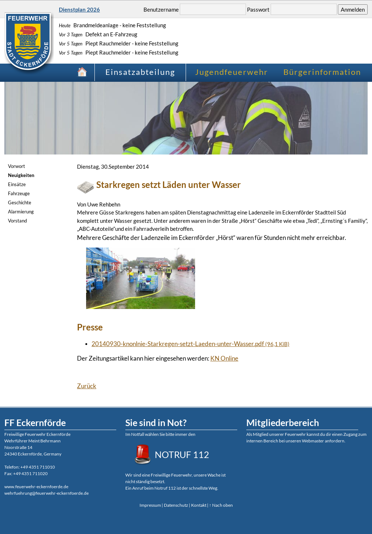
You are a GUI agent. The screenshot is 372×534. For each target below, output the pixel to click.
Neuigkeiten (21, 175)
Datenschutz (176, 505)
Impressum (150, 505)
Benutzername (161, 9)
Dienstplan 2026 (79, 9)
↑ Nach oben (221, 505)
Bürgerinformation (322, 72)
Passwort (258, 9)
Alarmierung (21, 211)
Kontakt (198, 505)
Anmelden (353, 9)
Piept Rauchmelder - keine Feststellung (118, 43)
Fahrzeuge (19, 193)
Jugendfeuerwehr (231, 72)
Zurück (86, 386)
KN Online (224, 358)
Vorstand (17, 221)
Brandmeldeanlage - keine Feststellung (112, 25)
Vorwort (16, 166)
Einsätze (17, 184)
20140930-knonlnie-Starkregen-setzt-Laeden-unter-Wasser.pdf (191, 344)
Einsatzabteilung (140, 72)
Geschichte (19, 202)
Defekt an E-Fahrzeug (98, 34)
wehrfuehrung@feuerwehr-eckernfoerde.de (46, 493)
